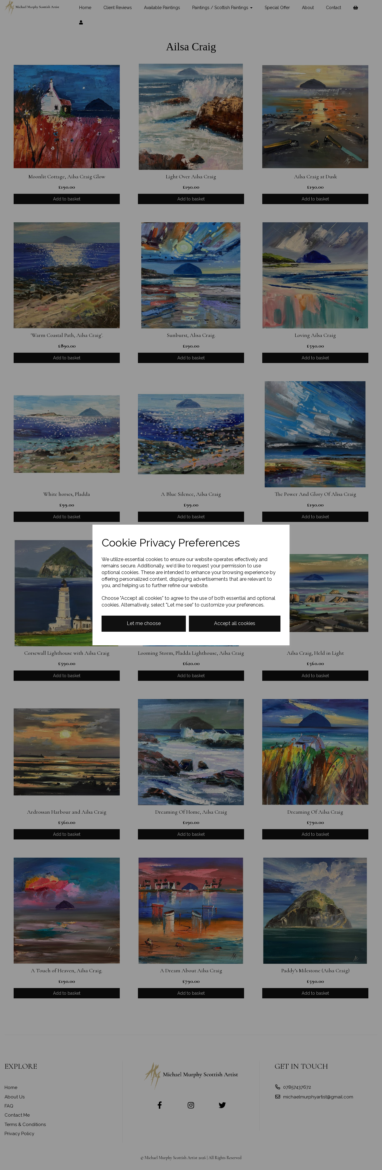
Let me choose (144, 623)
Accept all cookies (234, 623)
